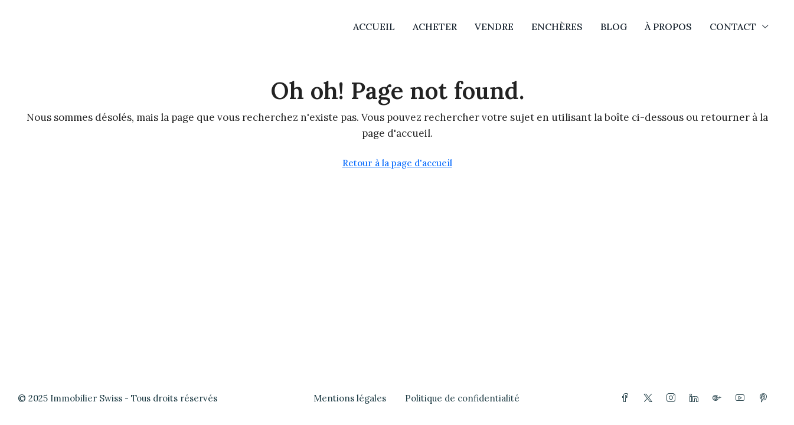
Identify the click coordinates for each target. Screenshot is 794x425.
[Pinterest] (765, 398)
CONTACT (733, 26)
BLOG (613, 26)
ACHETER (435, 26)
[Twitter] (650, 398)
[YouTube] (742, 398)
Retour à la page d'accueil (397, 163)
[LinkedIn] (696, 398)
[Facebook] (627, 398)
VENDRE (494, 26)
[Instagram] (673, 398)
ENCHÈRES (557, 26)
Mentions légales (349, 398)
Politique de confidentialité (462, 398)
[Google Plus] (719, 398)
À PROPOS (668, 26)
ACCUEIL (374, 26)
